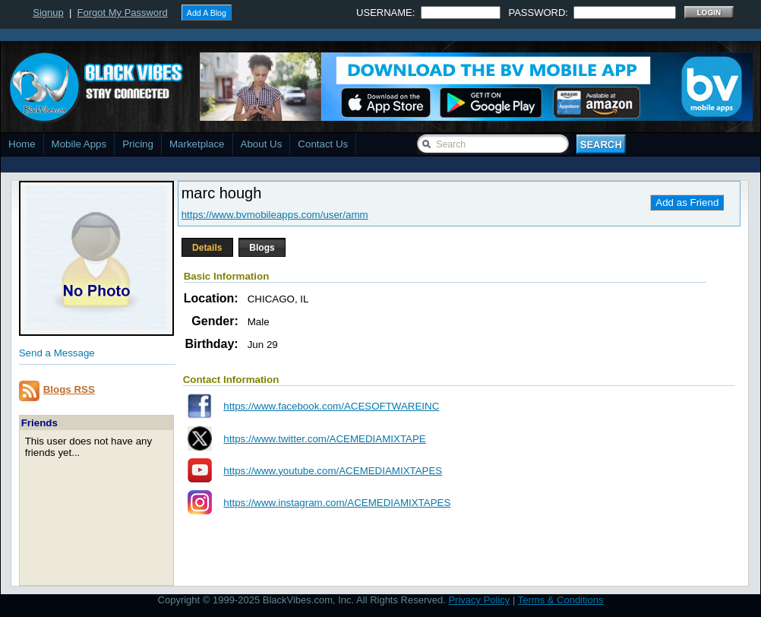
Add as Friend (686, 202)
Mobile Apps (79, 144)
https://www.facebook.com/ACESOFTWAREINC (331, 406)
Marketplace (197, 144)
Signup (48, 12)
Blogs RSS (69, 389)
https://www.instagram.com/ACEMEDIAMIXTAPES (336, 502)
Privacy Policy (479, 600)
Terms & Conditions (561, 600)
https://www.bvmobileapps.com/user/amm (275, 214)
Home (22, 144)
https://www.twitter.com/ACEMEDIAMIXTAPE (324, 439)
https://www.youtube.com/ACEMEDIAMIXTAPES (332, 470)
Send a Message (57, 353)
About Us (262, 144)
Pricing (137, 144)
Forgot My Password (122, 12)
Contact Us (323, 144)
